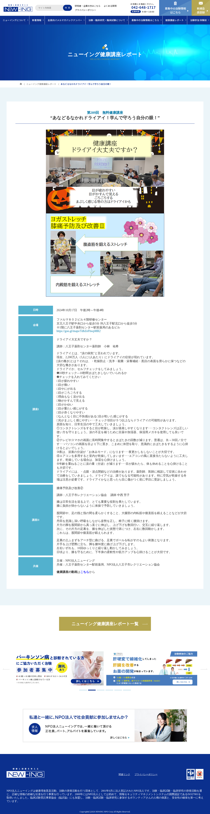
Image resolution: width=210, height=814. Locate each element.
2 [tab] (92, 690)
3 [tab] (101, 690)
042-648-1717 (143, 7)
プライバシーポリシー (85, 10)
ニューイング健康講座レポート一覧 (105, 623)
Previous (6, 669)
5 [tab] (118, 690)
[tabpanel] (58, 668)
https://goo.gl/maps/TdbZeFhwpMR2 (79, 331)
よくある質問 (110, 5)
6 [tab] (127, 690)
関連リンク (124, 774)
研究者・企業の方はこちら (87, 5)
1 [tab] (83, 690)
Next (203, 669)
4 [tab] (109, 690)
